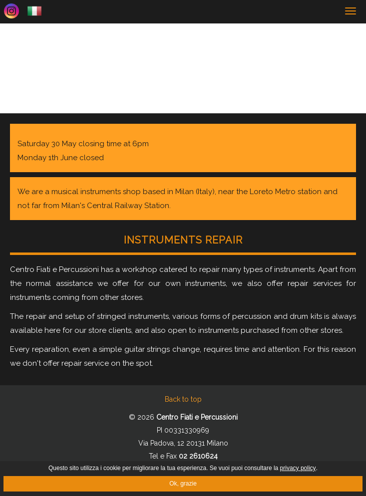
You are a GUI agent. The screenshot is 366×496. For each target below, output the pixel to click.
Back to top (183, 399)
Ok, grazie (183, 483)
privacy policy (298, 468)
